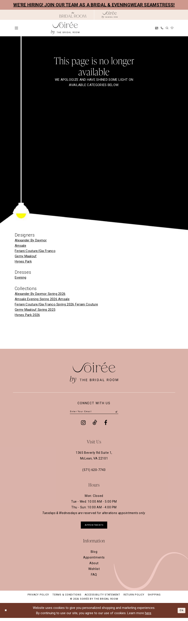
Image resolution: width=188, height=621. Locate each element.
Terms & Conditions (66, 597)
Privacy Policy (38, 597)
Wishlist (94, 572)
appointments (94, 527)
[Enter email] (94, 412)
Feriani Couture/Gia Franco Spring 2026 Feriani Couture (56, 304)
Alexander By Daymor (31, 240)
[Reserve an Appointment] (156, 28)
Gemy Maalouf (26, 256)
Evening (20, 277)
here (148, 616)
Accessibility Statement (102, 597)
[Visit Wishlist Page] (172, 28)
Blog (94, 555)
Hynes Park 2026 (27, 315)
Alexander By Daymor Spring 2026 (40, 294)
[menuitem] (16, 28)
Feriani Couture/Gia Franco (35, 251)
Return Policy (133, 597)
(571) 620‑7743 (94, 471)
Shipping (154, 597)
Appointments (94, 560)
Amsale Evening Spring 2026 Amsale (42, 299)
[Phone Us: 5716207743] (161, 28)
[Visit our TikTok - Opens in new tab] (95, 423)
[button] (16, 28)
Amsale (20, 246)
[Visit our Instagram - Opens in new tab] (83, 423)
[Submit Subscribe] (116, 412)
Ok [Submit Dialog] (181, 613)
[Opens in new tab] (72, 15)
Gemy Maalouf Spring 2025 (35, 310)
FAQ (94, 577)
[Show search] (167, 28)
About (94, 566)
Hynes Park (23, 261)
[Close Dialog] (7, 613)
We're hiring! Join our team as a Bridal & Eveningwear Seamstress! (94, 4)
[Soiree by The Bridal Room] (110, 14)
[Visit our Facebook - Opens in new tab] (105, 423)
